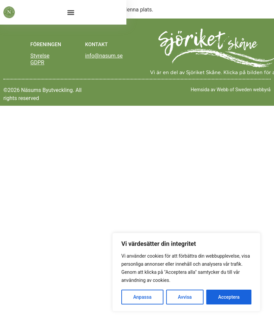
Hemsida (200, 89)
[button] (70, 12)
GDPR (37, 62)
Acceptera (229, 297)
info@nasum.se (104, 56)
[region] (186, 272)
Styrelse (40, 56)
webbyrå (262, 89)
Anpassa (142, 297)
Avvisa (185, 297)
